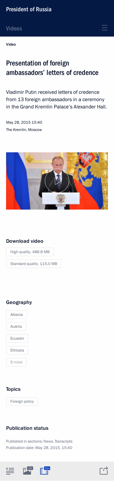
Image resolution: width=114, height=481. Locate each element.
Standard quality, (33, 264)
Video (11, 44)
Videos (14, 28)
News (48, 441)
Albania (16, 314)
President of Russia (29, 9)
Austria (16, 326)
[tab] (10, 471)
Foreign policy (22, 401)
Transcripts (63, 441)
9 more (16, 362)
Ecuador (17, 338)
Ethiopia (17, 350)
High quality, (30, 252)
